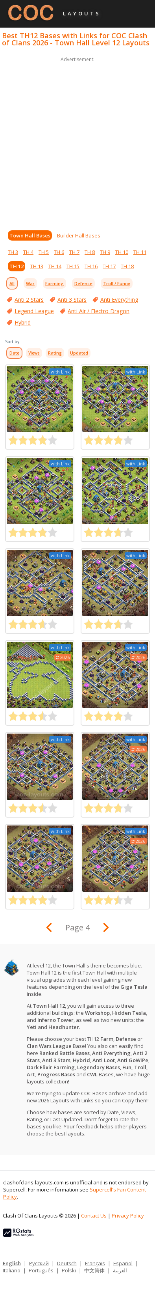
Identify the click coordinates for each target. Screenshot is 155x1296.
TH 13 (36, 266)
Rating (55, 353)
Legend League (34, 311)
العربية (120, 1270)
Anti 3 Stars (72, 299)
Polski (69, 1270)
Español (123, 1263)
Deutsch (67, 1263)
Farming (54, 283)
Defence (83, 283)
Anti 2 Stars (29, 299)
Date (14, 353)
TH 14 (54, 266)
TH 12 (16, 266)
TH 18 (127, 266)
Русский (39, 1263)
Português (41, 1270)
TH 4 (28, 252)
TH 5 (44, 252)
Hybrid (23, 322)
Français (95, 1263)
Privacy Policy (128, 1215)
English (12, 1263)
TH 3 (13, 252)
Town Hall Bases (29, 235)
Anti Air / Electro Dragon (98, 311)
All (12, 283)
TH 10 (121, 252)
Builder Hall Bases (78, 235)
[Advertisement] (77, 141)
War (30, 283)
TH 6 (59, 252)
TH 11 (139, 252)
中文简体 (94, 1270)
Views (34, 353)
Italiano (11, 1270)
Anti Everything (119, 299)
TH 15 (72, 266)
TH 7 (74, 252)
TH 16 (91, 266)
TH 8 (90, 252)
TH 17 (109, 266)
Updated (79, 353)
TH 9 (105, 252)
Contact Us (94, 1215)
